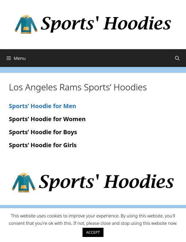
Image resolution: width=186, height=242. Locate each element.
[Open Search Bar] (177, 58)
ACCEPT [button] (93, 232)
